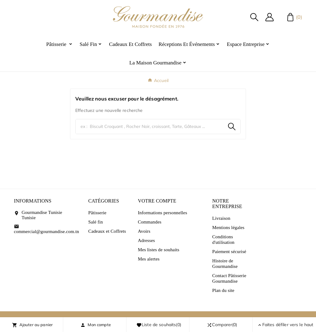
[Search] (231, 126)
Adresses (146, 240)
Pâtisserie (97, 212)
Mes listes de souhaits (158, 249)
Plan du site (223, 290)
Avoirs (144, 231)
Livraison (221, 218)
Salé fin (95, 221)
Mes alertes (149, 258)
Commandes (149, 221)
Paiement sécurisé (229, 251)
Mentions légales (228, 227)
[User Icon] (269, 17)
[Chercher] (149, 126)
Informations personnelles (162, 212)
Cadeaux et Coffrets (107, 231)
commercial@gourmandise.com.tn (46, 231)
